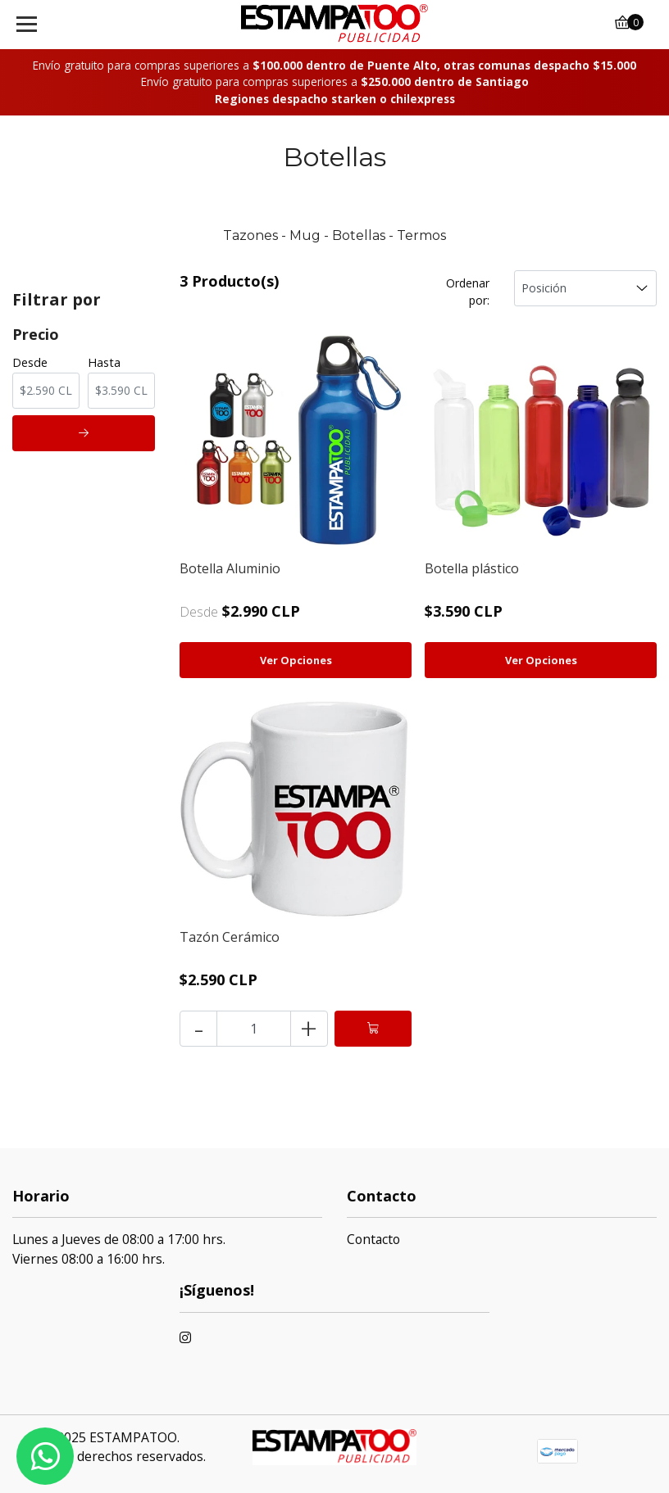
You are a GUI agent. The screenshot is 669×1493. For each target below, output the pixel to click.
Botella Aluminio (230, 568)
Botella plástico (472, 568)
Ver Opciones (296, 660)
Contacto (373, 1239)
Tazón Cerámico (230, 937)
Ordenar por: (467, 291)
